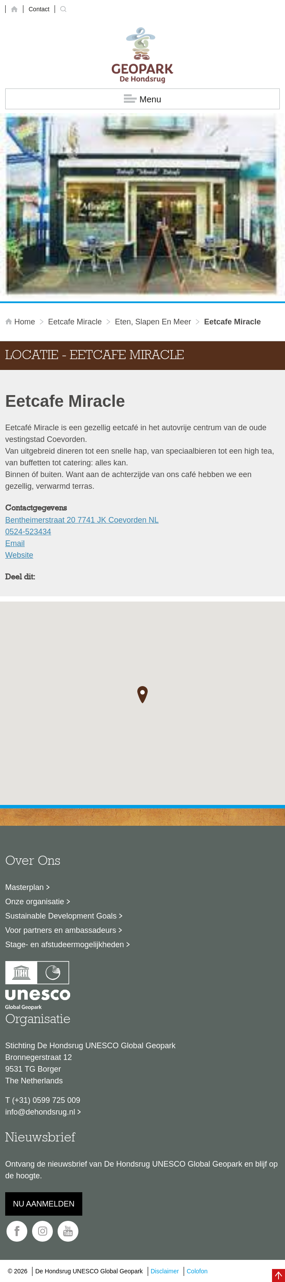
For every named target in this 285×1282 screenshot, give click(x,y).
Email (15, 543)
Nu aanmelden (43, 1204)
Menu (142, 99)
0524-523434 (28, 531)
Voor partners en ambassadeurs (60, 930)
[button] (142, 694)
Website (19, 555)
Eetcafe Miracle (75, 321)
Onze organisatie (34, 901)
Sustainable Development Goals (61, 916)
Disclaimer (165, 1271)
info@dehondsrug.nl (40, 1112)
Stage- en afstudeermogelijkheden (64, 944)
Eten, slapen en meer (153, 321)
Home (21, 321)
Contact (39, 9)
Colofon (197, 1271)
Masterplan (24, 887)
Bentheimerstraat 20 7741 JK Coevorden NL (82, 520)
